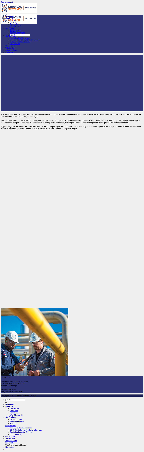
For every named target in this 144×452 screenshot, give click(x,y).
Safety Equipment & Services (20, 42)
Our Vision (13, 22)
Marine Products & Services (19, 38)
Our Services (10, 36)
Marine (12, 34)
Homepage (9, 16)
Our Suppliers (10, 46)
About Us (9, 18)
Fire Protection (15, 30)
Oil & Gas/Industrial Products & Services (24, 40)
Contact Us (9, 52)
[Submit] (6, 402)
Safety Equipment (16, 32)
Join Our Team (11, 50)
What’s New (10, 48)
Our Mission (14, 24)
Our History (14, 20)
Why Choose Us (15, 26)
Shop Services (15, 44)
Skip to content (7, 2)
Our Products (10, 28)
